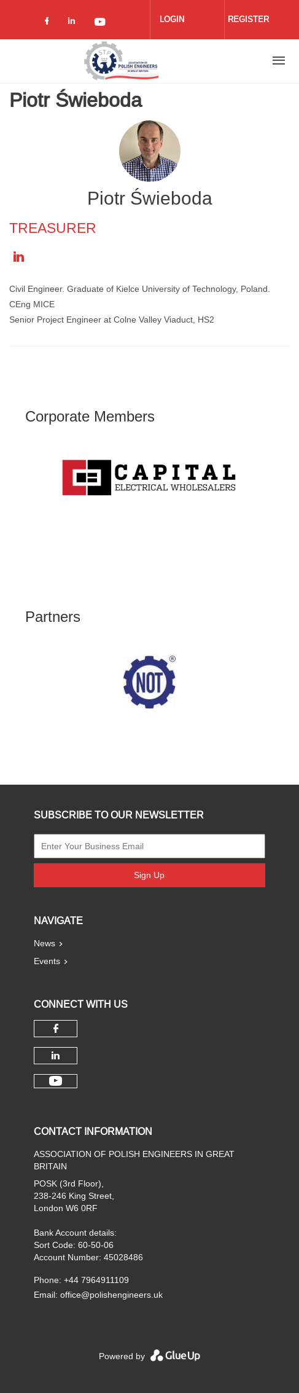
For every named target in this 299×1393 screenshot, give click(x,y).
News (44, 943)
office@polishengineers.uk (111, 1295)
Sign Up (149, 875)
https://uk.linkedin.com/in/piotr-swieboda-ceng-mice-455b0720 (18, 257)
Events (47, 961)
